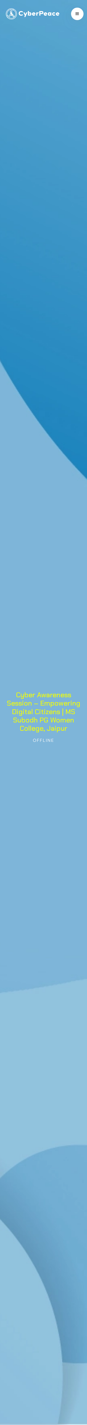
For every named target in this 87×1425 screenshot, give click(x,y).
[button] (77, 14)
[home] (31, 14)
